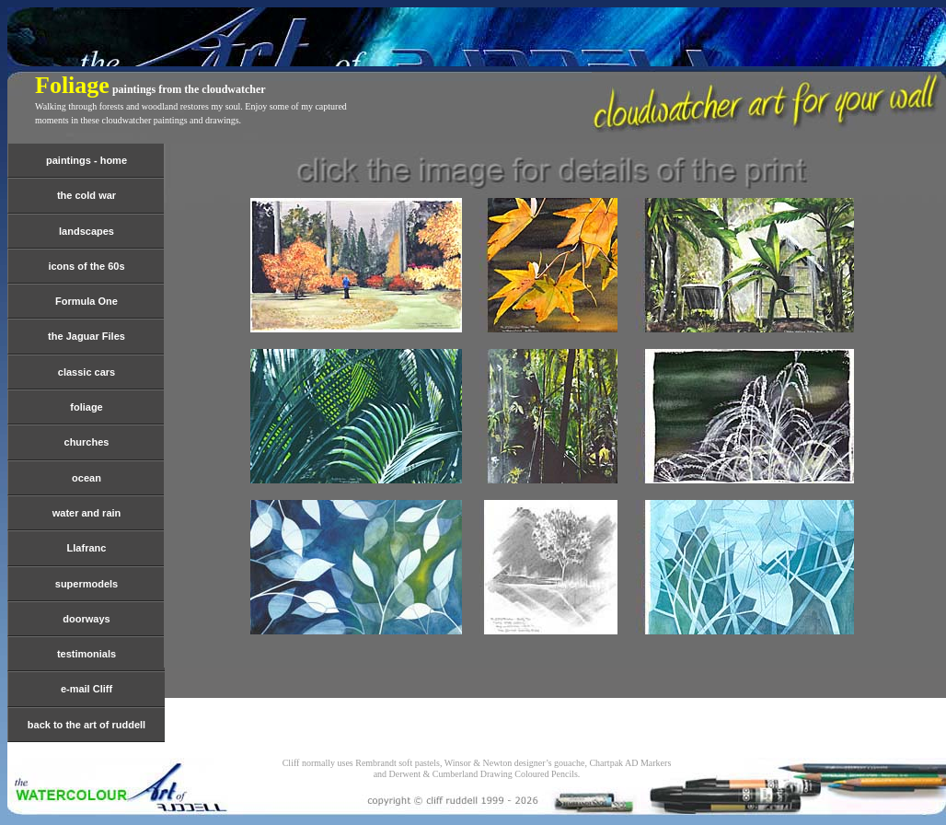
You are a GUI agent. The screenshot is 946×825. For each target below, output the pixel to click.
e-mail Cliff (86, 688)
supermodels (86, 583)
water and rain (86, 512)
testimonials (86, 653)
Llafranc (87, 547)
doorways (86, 618)
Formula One (86, 301)
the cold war (86, 195)
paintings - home (86, 160)
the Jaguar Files (86, 336)
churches (87, 441)
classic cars (86, 372)
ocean (86, 477)
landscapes (86, 231)
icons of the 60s (86, 266)
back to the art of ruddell (86, 724)
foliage (86, 406)
